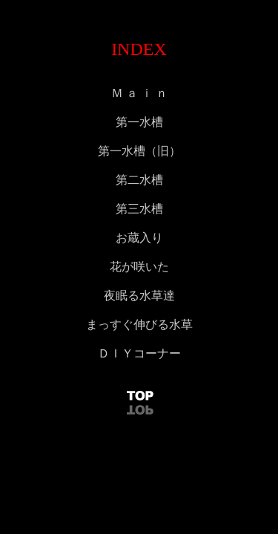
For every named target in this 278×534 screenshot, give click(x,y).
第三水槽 (139, 208)
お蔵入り (139, 237)
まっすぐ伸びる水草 (139, 324)
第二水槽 (139, 180)
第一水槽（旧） (139, 151)
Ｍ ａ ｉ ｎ (139, 93)
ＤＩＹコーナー (139, 353)
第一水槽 (139, 122)
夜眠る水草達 (139, 295)
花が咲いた (139, 266)
